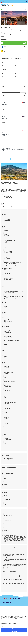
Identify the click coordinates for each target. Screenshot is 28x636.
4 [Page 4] (15, 159)
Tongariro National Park (4, 4)
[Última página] (20, 159)
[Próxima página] (19, 159)
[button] (2, 18)
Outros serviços (4, 79)
